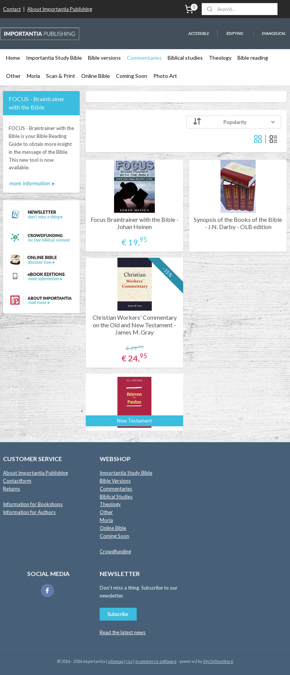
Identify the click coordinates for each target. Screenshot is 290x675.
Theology (220, 57)
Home (13, 57)
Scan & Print (60, 76)
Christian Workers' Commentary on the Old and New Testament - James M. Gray (135, 324)
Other (13, 76)
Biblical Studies (116, 497)
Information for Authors (29, 512)
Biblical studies (185, 57)
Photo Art (165, 76)
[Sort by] (234, 122)
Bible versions (104, 57)
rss (129, 661)
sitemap (115, 661)
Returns (11, 489)
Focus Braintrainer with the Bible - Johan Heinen (135, 223)
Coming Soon (131, 76)
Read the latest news (122, 632)
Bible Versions (115, 481)
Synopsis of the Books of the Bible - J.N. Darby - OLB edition (238, 223)
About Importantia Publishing (59, 9)
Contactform (17, 481)
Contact (12, 9)
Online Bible (95, 76)
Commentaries (144, 57)
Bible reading (253, 57)
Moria (33, 76)
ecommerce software (156, 661)
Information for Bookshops (33, 504)
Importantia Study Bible (54, 57)
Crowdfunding (115, 551)
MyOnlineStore (218, 661)
